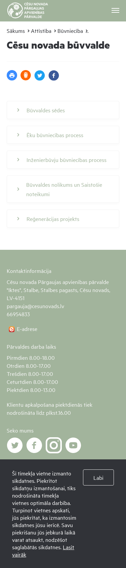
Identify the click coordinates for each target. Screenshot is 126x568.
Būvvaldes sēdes (41, 110)
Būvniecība (70, 30)
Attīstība (41, 30)
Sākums (16, 30)
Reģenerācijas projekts (48, 218)
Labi (98, 477)
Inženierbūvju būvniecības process (62, 159)
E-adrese (27, 328)
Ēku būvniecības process (50, 134)
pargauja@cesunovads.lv (35, 305)
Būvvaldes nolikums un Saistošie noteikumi (59, 189)
